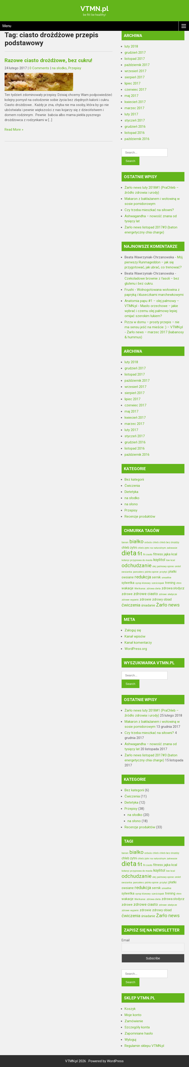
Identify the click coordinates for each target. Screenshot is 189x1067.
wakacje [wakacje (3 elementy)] (127, 588)
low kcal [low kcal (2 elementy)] (170, 560)
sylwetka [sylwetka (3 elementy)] (128, 583)
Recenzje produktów (140, 516)
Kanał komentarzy (138, 643)
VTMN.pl (94, 9)
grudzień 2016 (135, 126)
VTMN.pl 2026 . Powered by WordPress (94, 1061)
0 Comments (39, 68)
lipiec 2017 (132, 83)
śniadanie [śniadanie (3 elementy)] (148, 605)
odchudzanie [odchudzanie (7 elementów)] (137, 565)
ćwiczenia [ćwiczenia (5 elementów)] (131, 605)
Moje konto (133, 1015)
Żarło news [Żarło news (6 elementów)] (168, 605)
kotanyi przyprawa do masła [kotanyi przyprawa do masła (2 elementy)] (137, 560)
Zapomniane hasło (139, 1033)
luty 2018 (131, 46)
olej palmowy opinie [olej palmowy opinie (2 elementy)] (163, 566)
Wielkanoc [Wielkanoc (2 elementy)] (140, 588)
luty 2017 (131, 114)
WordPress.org (136, 649)
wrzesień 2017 (135, 71)
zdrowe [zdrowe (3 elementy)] (127, 594)
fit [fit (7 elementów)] (139, 553)
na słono (131, 504)
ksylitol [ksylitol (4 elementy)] (159, 559)
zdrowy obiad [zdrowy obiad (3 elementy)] (162, 599)
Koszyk (130, 1009)
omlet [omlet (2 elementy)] (178, 566)
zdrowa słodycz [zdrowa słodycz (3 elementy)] (173, 588)
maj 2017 (131, 96)
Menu (6, 26)
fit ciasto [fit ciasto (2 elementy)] (147, 554)
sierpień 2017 (134, 77)
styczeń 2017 (135, 120)
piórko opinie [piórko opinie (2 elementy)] (152, 571)
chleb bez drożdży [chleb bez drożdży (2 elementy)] (169, 542)
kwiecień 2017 (135, 102)
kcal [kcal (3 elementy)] (174, 554)
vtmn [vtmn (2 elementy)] (178, 583)
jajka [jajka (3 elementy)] (167, 554)
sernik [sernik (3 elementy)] (156, 577)
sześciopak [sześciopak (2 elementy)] (158, 583)
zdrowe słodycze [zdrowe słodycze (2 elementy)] (168, 594)
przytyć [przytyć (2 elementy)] (164, 571)
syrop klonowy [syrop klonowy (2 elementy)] (143, 583)
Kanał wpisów (135, 636)
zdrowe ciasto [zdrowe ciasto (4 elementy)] (145, 593)
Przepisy (74, 68)
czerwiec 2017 (135, 89)
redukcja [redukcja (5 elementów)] (143, 577)
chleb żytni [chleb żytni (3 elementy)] (129, 547)
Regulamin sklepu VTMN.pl (144, 1046)
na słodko (59, 68)
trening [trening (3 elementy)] (170, 583)
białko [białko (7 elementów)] (136, 541)
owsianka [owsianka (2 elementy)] (127, 571)
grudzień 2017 (135, 52)
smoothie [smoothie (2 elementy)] (166, 577)
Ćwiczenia (132, 486)
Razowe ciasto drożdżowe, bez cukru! (48, 60)
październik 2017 (137, 65)
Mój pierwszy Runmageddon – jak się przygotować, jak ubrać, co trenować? (154, 262)
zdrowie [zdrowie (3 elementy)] (145, 599)
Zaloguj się (133, 630)
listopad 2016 (135, 133)
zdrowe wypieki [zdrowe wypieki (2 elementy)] (130, 599)
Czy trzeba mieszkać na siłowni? (149, 210)
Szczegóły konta (137, 1027)
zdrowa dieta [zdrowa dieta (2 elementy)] (153, 588)
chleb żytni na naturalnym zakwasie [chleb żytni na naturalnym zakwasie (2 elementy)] (157, 547)
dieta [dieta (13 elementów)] (129, 553)
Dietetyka (131, 492)
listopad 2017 (135, 59)
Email (126, 940)
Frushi (129, 290)
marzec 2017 (134, 108)
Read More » (14, 129)
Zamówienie (134, 1021)
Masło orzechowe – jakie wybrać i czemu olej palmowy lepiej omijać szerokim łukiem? (151, 311)
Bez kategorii (134, 479)
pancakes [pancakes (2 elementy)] (138, 571)
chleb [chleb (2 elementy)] (156, 542)
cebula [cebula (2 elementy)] (148, 542)
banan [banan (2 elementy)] (125, 542)
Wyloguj (130, 1040)
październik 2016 (137, 139)
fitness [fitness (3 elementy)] (158, 554)
